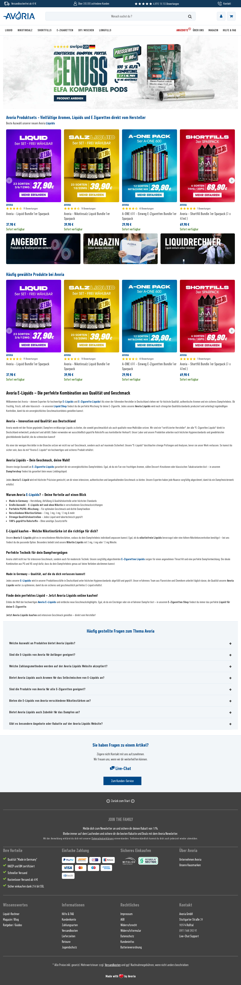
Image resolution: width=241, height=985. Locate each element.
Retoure (66, 942)
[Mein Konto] (221, 16)
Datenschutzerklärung (103, 838)
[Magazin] (213, 30)
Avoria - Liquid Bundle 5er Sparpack (27, 214)
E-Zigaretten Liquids (133, 559)
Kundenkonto (69, 919)
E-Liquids (68, 401)
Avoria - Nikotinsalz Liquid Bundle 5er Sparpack (87, 216)
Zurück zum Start (120, 801)
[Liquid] (10, 30)
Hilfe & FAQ (68, 914)
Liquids (50, 123)
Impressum (126, 914)
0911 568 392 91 (188, 930)
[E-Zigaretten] (64, 30)
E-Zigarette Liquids (89, 401)
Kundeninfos (127, 942)
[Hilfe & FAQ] (228, 30)
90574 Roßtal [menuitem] (186, 925)
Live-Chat (120, 768)
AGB (122, 919)
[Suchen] (190, 16)
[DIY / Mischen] (86, 30)
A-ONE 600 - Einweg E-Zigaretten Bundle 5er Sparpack (149, 216)
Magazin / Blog (11, 919)
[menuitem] (221, 16)
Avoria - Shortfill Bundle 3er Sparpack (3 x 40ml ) (205, 216)
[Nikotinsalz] (25, 30)
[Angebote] (182, 30)
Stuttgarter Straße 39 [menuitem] (191, 919)
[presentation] (9, 180)
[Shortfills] (44, 30)
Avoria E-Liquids (47, 602)
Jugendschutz (69, 947)
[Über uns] (198, 30)
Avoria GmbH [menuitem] (186, 914)
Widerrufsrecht (128, 925)
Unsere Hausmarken (190, 865)
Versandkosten (70, 930)
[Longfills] (105, 30)
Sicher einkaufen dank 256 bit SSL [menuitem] (26, 886)
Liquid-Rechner (11, 914)
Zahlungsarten (70, 925)
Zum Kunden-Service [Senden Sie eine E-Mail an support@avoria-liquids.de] (122, 781)
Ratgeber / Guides (12, 925)
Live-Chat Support (189, 936)
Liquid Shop (60, 406)
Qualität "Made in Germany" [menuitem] (22, 859)
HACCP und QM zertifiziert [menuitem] (21, 866)
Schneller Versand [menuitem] (17, 873)
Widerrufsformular (130, 930)
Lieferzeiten (68, 936)
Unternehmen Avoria (190, 859)
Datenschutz (127, 936)
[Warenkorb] (231, 16)
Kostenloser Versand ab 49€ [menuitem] (23, 880)
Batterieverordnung (131, 947)
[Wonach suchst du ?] (120, 16)
